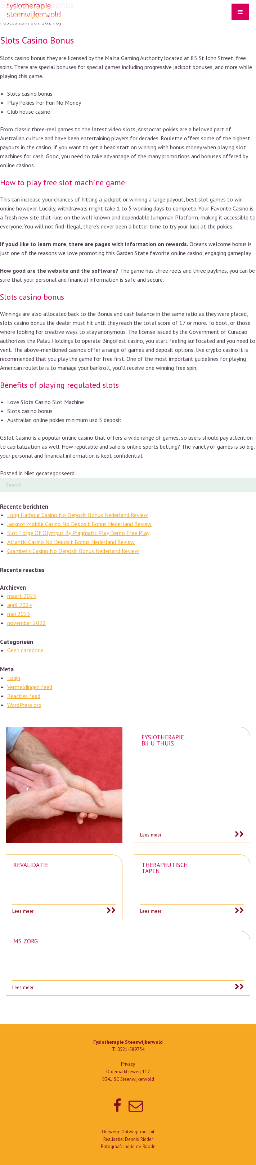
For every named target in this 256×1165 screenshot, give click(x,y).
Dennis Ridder (139, 1139)
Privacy (128, 1064)
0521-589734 (130, 1049)
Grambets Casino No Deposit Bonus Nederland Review (73, 550)
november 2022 (26, 622)
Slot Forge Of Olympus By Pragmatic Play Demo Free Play (78, 532)
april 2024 (19, 604)
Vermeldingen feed (29, 686)
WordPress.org (24, 704)
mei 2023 (18, 613)
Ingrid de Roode (139, 1146)
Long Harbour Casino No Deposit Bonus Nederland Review (77, 514)
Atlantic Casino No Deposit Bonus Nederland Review (71, 541)
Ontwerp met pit (137, 1132)
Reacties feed (23, 695)
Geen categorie (25, 650)
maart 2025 (21, 595)
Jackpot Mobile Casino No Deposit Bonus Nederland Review (79, 523)
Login (13, 677)
